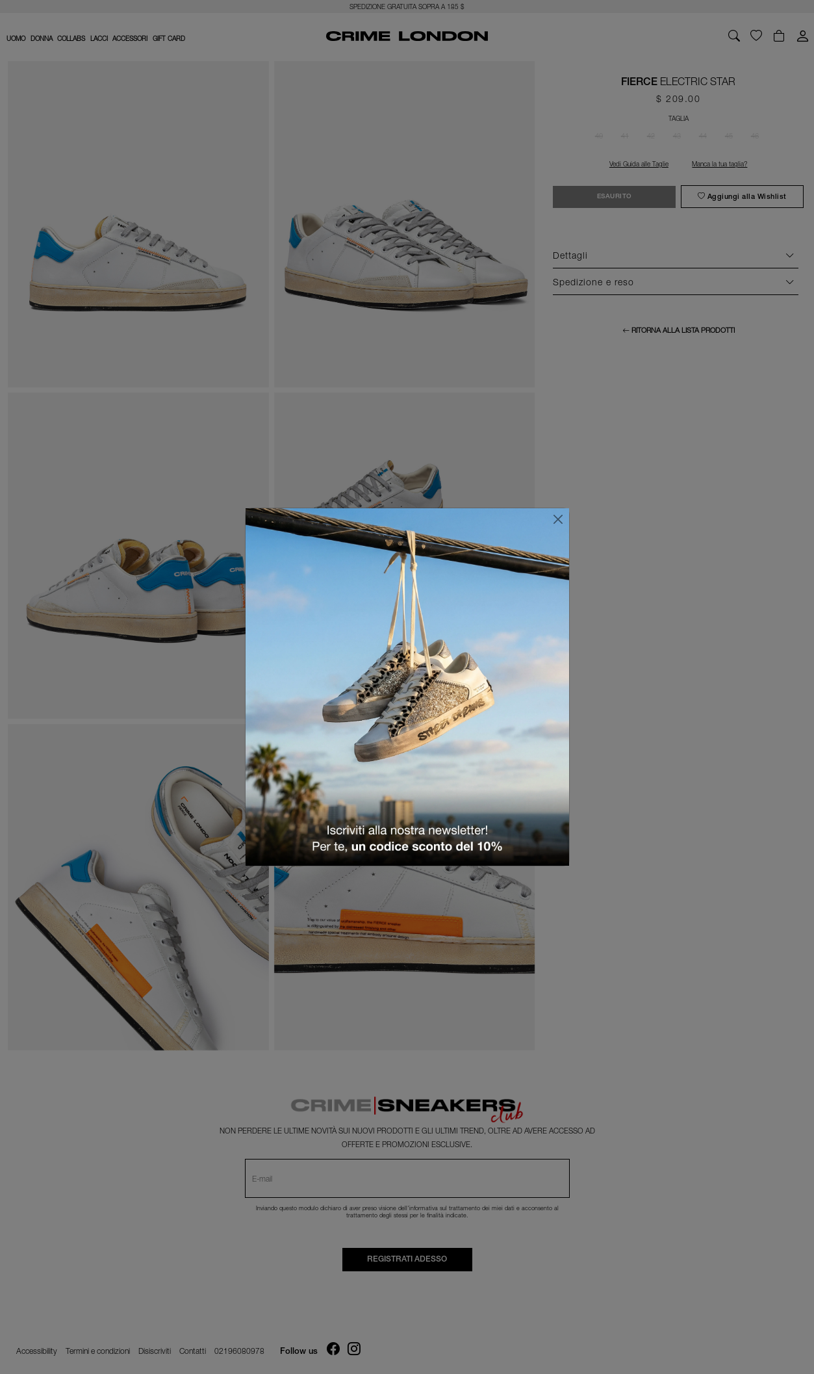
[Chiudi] (558, 519)
